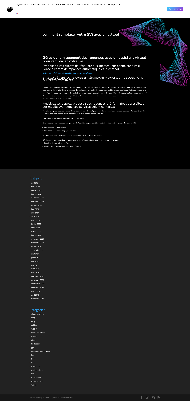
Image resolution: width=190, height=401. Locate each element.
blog (33, 318)
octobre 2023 (36, 205)
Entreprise (113, 4)
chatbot (34, 336)
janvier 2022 (36, 235)
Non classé (35, 366)
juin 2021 (35, 261)
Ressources (97, 4)
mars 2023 (35, 220)
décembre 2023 (37, 198)
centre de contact (38, 332)
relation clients (37, 370)
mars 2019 (35, 291)
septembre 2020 (37, 284)
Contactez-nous (175, 9)
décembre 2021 (37, 239)
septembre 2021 (37, 250)
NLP (32, 359)
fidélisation (35, 344)
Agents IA (21, 4)
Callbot (34, 325)
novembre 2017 (37, 299)
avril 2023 (35, 216)
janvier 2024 (36, 194)
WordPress (68, 398)
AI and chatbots (37, 314)
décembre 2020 (37, 276)
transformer (36, 377)
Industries (81, 4)
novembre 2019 (37, 287)
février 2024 (36, 190)
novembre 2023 (37, 201)
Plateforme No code (61, 4)
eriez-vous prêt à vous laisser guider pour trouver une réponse (68, 73)
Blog (33, 321)
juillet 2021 (35, 257)
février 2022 (36, 231)
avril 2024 (35, 183)
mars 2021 (35, 272)
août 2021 (35, 254)
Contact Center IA (40, 4)
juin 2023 (35, 209)
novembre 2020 (37, 280)
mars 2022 (35, 228)
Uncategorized (37, 381)
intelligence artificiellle (40, 351)
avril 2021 (35, 269)
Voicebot (34, 385)
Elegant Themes (44, 398)
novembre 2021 (37, 242)
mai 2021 (35, 265)
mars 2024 (35, 186)
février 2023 (36, 224)
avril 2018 (35, 295)
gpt (32, 347)
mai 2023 (35, 213)
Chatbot (34, 340)
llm (32, 355)
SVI (32, 374)
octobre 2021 (36, 246)
